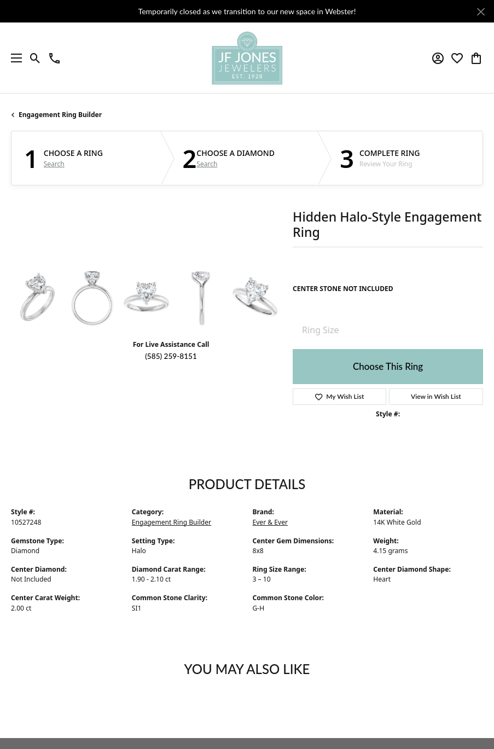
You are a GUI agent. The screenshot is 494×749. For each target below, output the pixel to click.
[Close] (480, 12)
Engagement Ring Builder (60, 114)
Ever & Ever (270, 522)
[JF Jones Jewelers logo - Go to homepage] (246, 58)
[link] (54, 58)
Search (54, 164)
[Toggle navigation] (13, 58)
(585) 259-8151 (171, 356)
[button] (35, 58)
